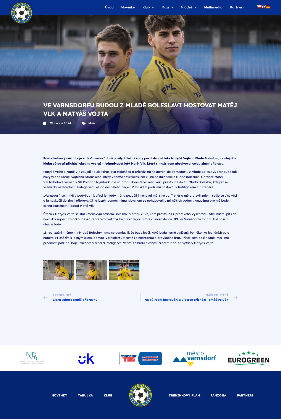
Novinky (128, 7)
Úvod (109, 7)
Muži (167, 7)
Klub (148, 7)
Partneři (237, 7)
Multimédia (213, 7)
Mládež (189, 7)
